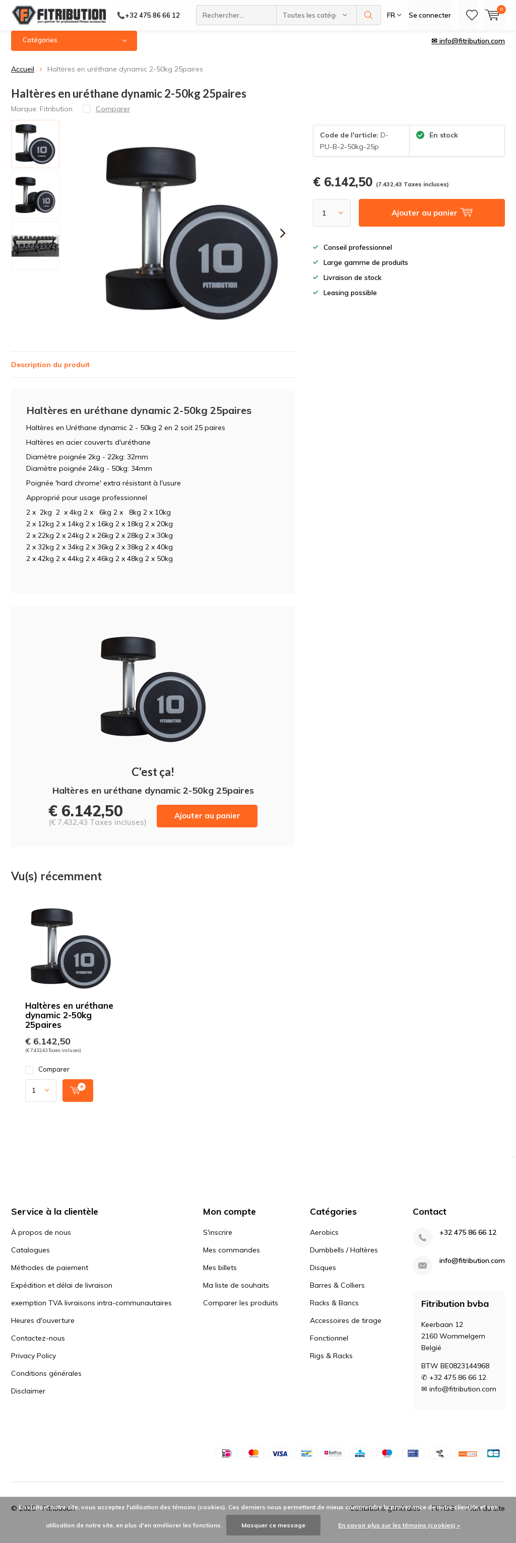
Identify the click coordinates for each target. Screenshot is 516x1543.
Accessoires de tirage (345, 1327)
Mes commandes (231, 1257)
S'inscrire (217, 1239)
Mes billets (220, 1275)
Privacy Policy (33, 1363)
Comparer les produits (240, 1310)
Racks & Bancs (334, 1310)
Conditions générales (46, 1380)
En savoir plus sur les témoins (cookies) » (399, 1525)
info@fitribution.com (472, 1268)
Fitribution (56, 115)
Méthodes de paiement (49, 1275)
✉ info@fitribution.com (468, 48)
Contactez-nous (38, 1345)
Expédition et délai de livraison (61, 1292)
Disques (323, 1275)
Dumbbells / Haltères (344, 1257)
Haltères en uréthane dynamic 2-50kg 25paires (69, 1022)
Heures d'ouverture (43, 1327)
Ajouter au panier (207, 823)
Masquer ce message (273, 1525)
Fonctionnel (329, 1345)
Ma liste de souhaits (236, 1292)
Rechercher (369, 15)
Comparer (47, 1077)
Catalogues (30, 1257)
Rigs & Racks (331, 1363)
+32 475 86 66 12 (467, 1240)
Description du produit (50, 372)
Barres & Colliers (337, 1292)
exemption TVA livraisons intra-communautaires (91, 1310)
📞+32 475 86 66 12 (148, 15)
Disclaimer (28, 1398)
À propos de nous (41, 1239)
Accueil (22, 76)
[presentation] (283, 241)
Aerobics (324, 1239)
